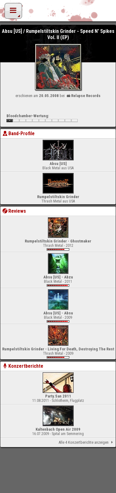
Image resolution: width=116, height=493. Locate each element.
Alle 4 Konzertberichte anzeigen (86, 442)
